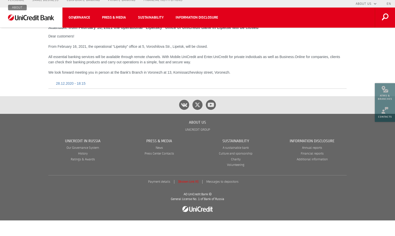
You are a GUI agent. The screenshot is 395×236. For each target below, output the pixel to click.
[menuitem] (385, 90)
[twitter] (197, 120)
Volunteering (235, 180)
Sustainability (150, 17)
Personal (16, 4)
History (83, 169)
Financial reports (312, 169)
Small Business (45, 4)
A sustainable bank (236, 163)
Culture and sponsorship (235, 169)
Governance (79, 17)
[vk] (184, 120)
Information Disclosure (197, 17)
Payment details (159, 197)
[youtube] (211, 120)
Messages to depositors (222, 197)
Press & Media (114, 17)
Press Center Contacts (159, 169)
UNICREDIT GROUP (197, 145)
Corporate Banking (83, 4)
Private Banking (122, 4)
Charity (236, 175)
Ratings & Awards (83, 175)
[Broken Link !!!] (188, 197)
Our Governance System (83, 163)
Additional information (312, 175)
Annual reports (312, 163)
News (159, 163)
